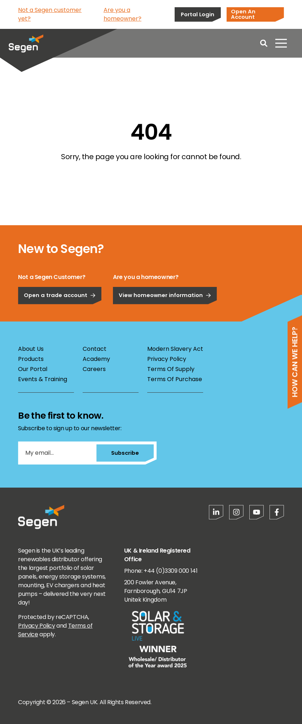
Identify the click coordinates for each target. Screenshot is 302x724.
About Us (31, 349)
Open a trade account (60, 315)
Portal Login (197, 14)
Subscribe (125, 453)
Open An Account (243, 14)
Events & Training (42, 379)
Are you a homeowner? (122, 14)
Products (31, 359)
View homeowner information (165, 315)
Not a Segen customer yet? (50, 14)
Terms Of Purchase (174, 379)
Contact (94, 349)
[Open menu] (281, 43)
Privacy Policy (166, 359)
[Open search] (264, 43)
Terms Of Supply (170, 369)
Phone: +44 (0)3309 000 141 (161, 571)
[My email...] (57, 453)
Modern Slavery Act (175, 349)
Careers (94, 369)
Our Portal (32, 369)
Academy (96, 359)
